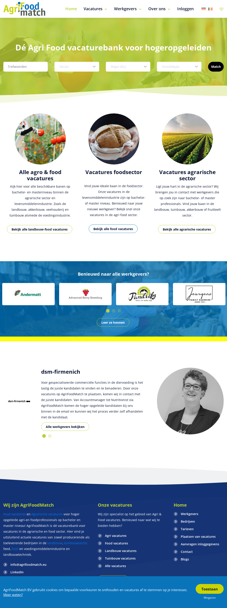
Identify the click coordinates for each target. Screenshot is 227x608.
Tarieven (187, 529)
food (15, 549)
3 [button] (119, 311)
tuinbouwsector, (76, 543)
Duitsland (203, 9)
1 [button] (108, 311)
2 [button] (114, 311)
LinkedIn (17, 572)
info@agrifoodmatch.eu (28, 564)
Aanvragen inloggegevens (200, 544)
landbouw (54, 543)
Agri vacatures (116, 536)
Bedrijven (188, 521)
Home (180, 505)
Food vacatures (14, 514)
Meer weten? (13, 594)
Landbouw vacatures (121, 551)
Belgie (210, 9)
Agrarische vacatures (47, 514)
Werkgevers (189, 514)
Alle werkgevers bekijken (65, 427)
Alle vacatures (115, 566)
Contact (187, 552)
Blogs (185, 559)
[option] (40, 178)
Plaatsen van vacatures (198, 536)
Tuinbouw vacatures (120, 558)
